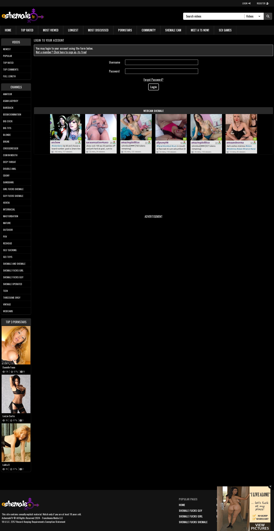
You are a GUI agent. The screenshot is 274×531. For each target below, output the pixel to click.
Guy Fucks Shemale (13, 196)
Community (149, 30)
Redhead (7, 243)
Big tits (7, 128)
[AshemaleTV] (23, 16)
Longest (73, 30)
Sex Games (225, 30)
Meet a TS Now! (200, 30)
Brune (6, 141)
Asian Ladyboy (10, 101)
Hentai (6, 202)
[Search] (215, 16)
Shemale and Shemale (14, 263)
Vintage (7, 304)
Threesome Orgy (11, 297)
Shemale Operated (12, 284)
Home (8, 30)
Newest (7, 49)
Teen (5, 291)
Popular (7, 56)
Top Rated (27, 30)
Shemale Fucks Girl (13, 270)
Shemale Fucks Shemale (193, 522)
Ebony (6, 175)
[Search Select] (253, 16)
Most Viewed (50, 30)
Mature (7, 223)
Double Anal (9, 168)
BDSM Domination (12, 114)
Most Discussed (98, 30)
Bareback (8, 107)
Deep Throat (9, 162)
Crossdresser (10, 148)
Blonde (7, 135)
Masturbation (10, 216)
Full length (9, 76)
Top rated (8, 62)
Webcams (8, 311)
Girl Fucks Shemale (13, 189)
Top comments (10, 69)
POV (5, 236)
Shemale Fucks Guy (13, 277)
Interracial (9, 209)
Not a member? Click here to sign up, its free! (61, 52)
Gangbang (8, 182)
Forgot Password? (153, 79)
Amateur (7, 94)
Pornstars (125, 30)
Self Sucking (10, 250)
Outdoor (8, 229)
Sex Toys (7, 257)
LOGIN (246, 3)
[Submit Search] (268, 16)
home (182, 505)
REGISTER (263, 3)
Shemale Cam (173, 30)
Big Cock (7, 121)
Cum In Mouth (10, 155)
